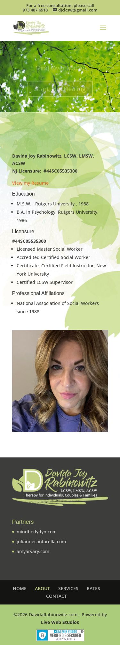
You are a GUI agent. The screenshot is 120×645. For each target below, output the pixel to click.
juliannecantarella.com (41, 541)
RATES (93, 588)
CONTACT (56, 596)
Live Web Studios (60, 622)
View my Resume (30, 183)
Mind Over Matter (59, 68)
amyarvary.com (33, 551)
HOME (20, 588)
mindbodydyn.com (37, 532)
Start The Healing (60, 89)
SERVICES (68, 588)
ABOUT (42, 588)
